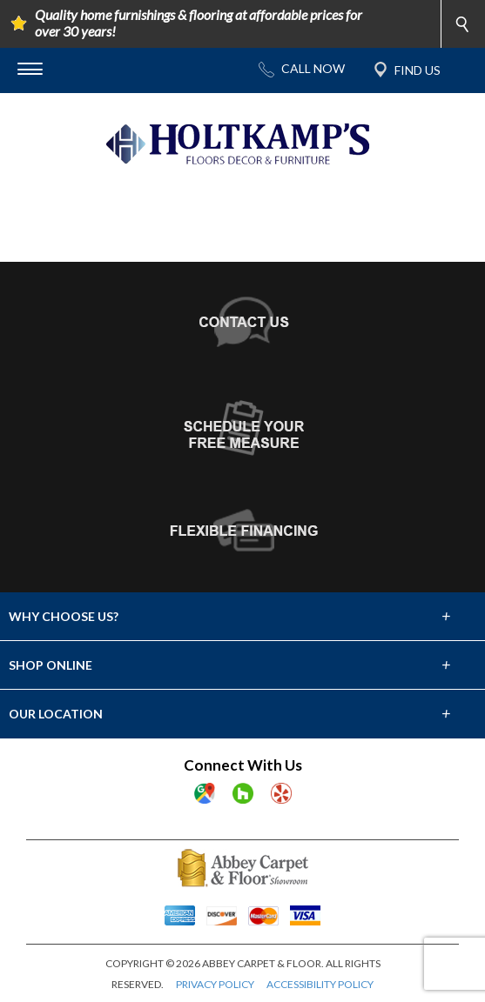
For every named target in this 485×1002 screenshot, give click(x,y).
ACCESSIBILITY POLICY (320, 984)
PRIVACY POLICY (215, 984)
